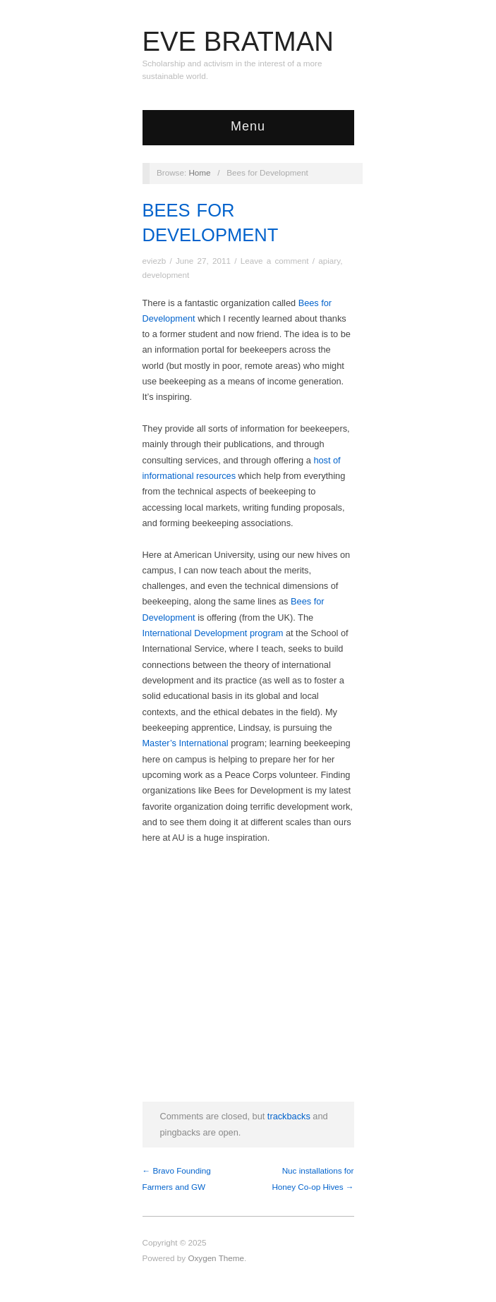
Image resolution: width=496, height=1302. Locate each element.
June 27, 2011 (203, 260)
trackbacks (288, 1116)
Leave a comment (275, 260)
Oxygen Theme (216, 1258)
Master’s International (186, 743)
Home (199, 172)
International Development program (213, 633)
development (166, 274)
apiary (329, 260)
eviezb (155, 260)
